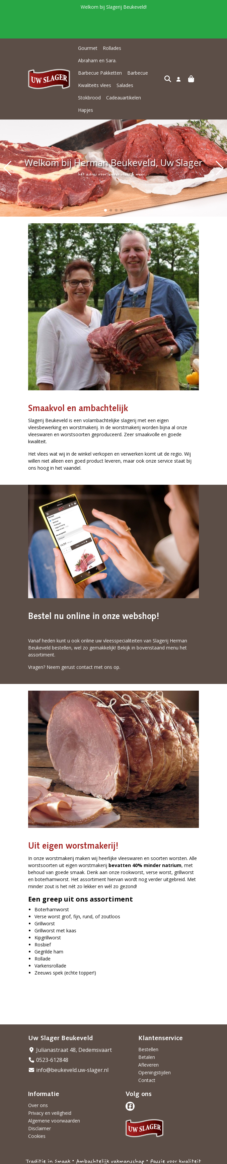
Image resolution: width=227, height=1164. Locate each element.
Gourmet (87, 48)
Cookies (37, 1111)
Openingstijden (154, 1047)
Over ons (38, 1080)
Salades (125, 73)
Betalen (146, 1032)
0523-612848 (48, 1035)
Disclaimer (39, 1103)
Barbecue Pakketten (100, 60)
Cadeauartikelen (95, 85)
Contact (146, 1055)
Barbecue (137, 60)
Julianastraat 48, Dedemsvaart (70, 1025)
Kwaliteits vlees (94, 73)
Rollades (112, 48)
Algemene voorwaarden (54, 1096)
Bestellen (148, 1024)
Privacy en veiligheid (49, 1088)
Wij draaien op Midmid (173, 1158)
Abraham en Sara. (146, 48)
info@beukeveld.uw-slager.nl (68, 1045)
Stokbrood (150, 73)
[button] (105, 185)
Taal (32, 1158)
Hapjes (125, 85)
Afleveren (148, 1040)
